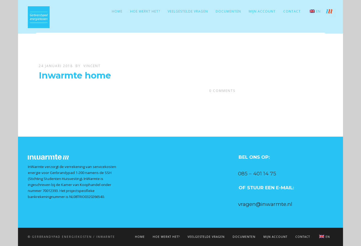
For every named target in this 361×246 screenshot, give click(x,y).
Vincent (92, 66)
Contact (292, 11)
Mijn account (262, 11)
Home (117, 11)
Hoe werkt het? (145, 11)
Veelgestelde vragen (188, 11)
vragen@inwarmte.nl (265, 204)
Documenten (228, 11)
